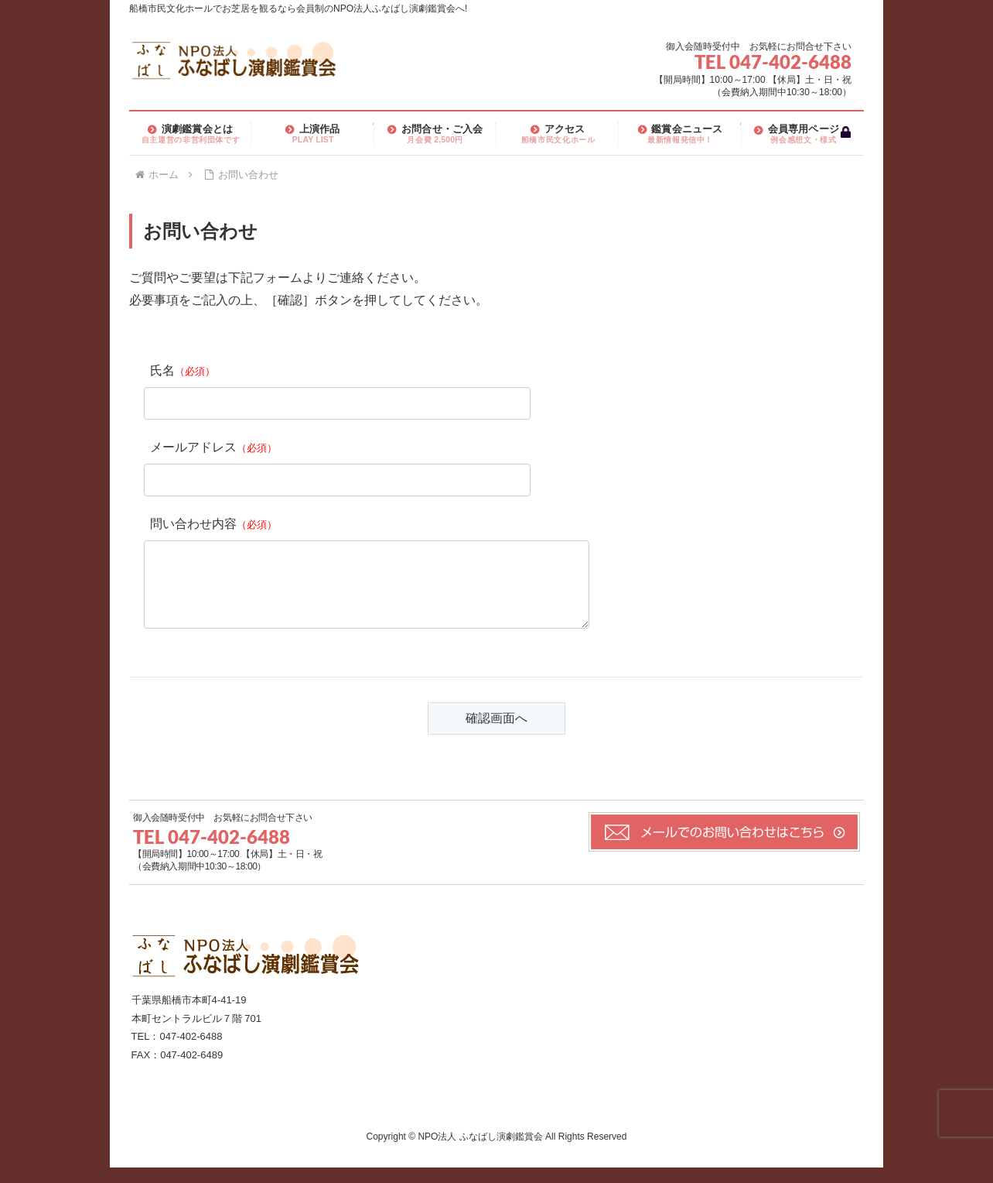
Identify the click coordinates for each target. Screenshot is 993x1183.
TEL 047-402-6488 (772, 61)
